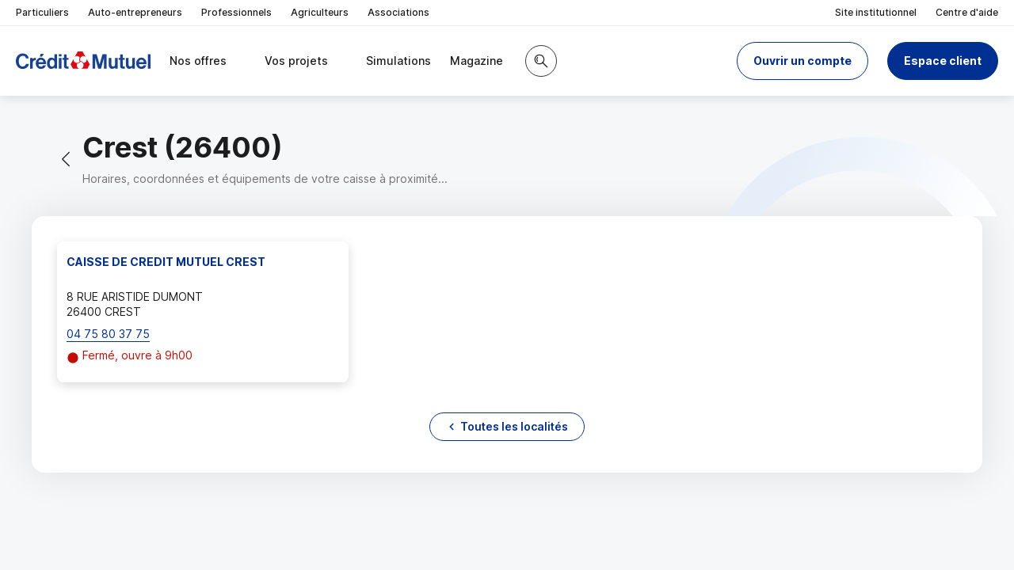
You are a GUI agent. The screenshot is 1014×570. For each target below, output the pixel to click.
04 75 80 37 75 (108, 333)
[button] (802, 61)
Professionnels (236, 12)
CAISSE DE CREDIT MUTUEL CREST (166, 261)
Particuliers (42, 12)
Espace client (943, 60)
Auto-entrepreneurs (135, 12)
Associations (398, 12)
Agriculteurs (320, 12)
